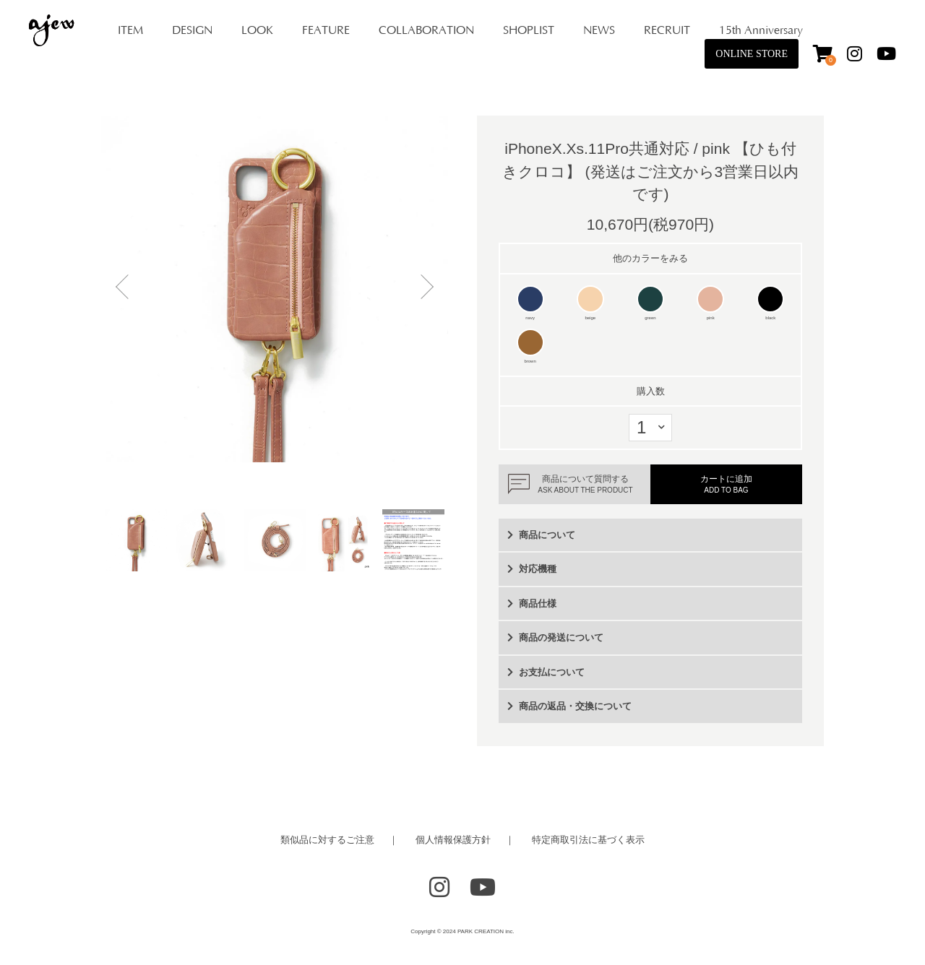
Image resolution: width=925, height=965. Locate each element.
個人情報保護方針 (453, 839)
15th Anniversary (761, 30)
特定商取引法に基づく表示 (588, 839)
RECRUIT (667, 30)
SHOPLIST (528, 30)
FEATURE (326, 30)
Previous (126, 288)
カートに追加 (726, 484)
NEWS (599, 30)
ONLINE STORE (751, 53)
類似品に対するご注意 (327, 839)
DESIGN (192, 30)
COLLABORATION (426, 30)
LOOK (257, 30)
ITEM (130, 30)
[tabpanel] (274, 289)
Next (423, 288)
